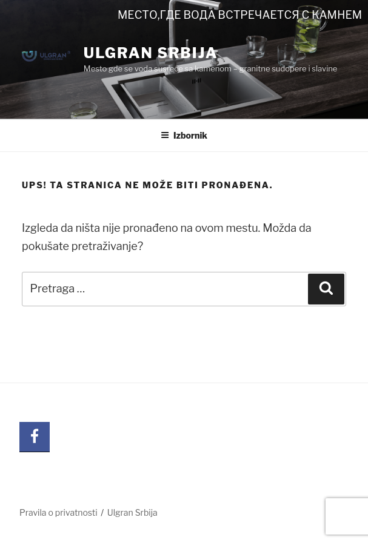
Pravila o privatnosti (58, 512)
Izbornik (184, 135)
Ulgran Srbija (151, 53)
